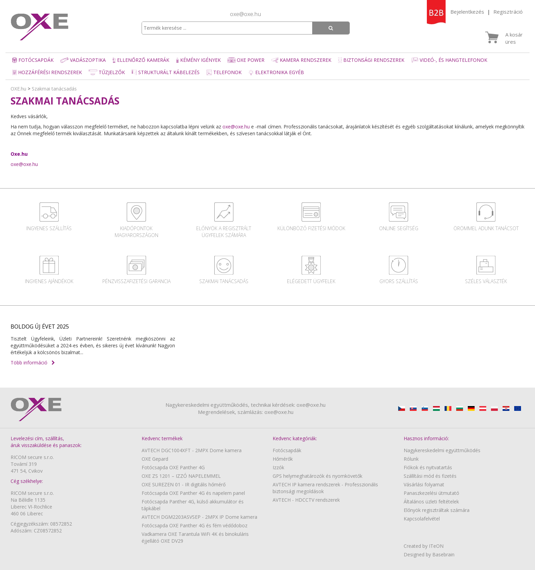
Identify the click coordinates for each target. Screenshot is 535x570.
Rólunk (411, 459)
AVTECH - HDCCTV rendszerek (306, 500)
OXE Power (246, 60)
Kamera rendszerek (301, 60)
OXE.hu (18, 88)
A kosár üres (514, 38)
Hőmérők (283, 459)
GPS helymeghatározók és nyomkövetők (317, 476)
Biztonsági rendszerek (371, 60)
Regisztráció (508, 11)
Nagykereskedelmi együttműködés (442, 450)
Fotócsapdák (33, 60)
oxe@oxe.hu (245, 14)
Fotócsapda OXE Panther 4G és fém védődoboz (194, 525)
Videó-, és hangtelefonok (449, 60)
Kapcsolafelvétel (422, 518)
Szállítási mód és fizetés (430, 476)
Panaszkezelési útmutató (431, 493)
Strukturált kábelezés (166, 72)
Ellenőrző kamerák (141, 60)
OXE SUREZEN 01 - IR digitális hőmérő (184, 484)
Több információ (33, 362)
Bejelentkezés (467, 11)
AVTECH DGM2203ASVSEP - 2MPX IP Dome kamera (199, 517)
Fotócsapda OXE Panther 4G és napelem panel (193, 493)
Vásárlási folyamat (424, 484)
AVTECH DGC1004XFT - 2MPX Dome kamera (192, 450)
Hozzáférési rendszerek (47, 72)
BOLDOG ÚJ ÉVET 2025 (40, 326)
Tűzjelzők (107, 72)
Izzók (278, 467)
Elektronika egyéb (276, 72)
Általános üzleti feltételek (431, 501)
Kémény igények (198, 60)
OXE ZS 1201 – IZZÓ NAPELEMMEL (181, 476)
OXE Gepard (155, 459)
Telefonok (224, 72)
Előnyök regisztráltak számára (436, 510)
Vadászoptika (83, 60)
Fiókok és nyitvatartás (428, 467)
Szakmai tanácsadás (54, 88)
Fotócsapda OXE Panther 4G (173, 467)
